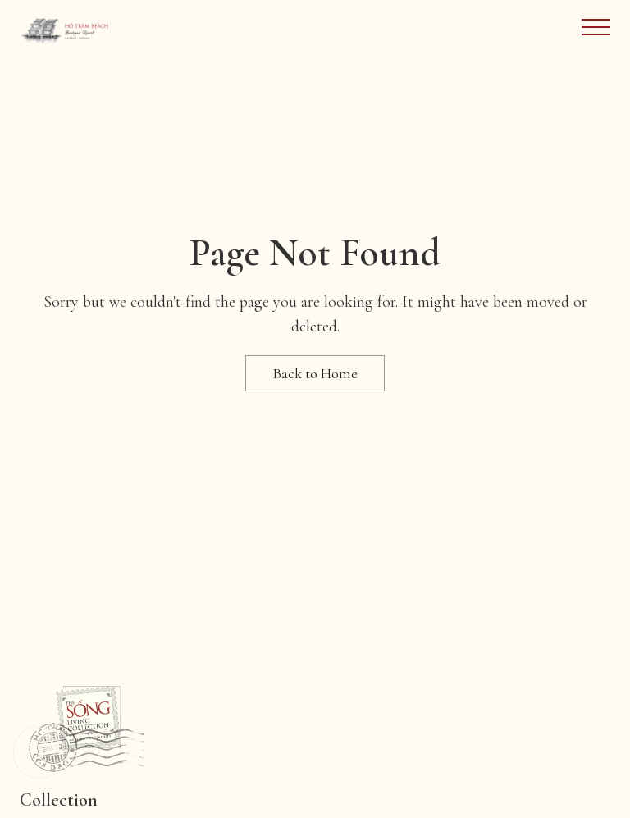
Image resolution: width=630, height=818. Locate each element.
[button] (39, 752)
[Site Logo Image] (65, 29)
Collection (59, 800)
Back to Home (315, 373)
